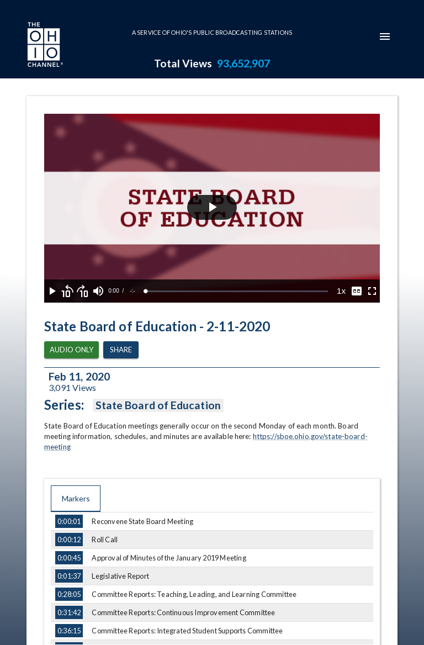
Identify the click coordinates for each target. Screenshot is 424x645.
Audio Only (71, 349)
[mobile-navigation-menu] (385, 36)
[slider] (237, 291)
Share (121, 349)
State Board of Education (158, 405)
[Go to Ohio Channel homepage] (44, 45)
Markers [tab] (75, 498)
